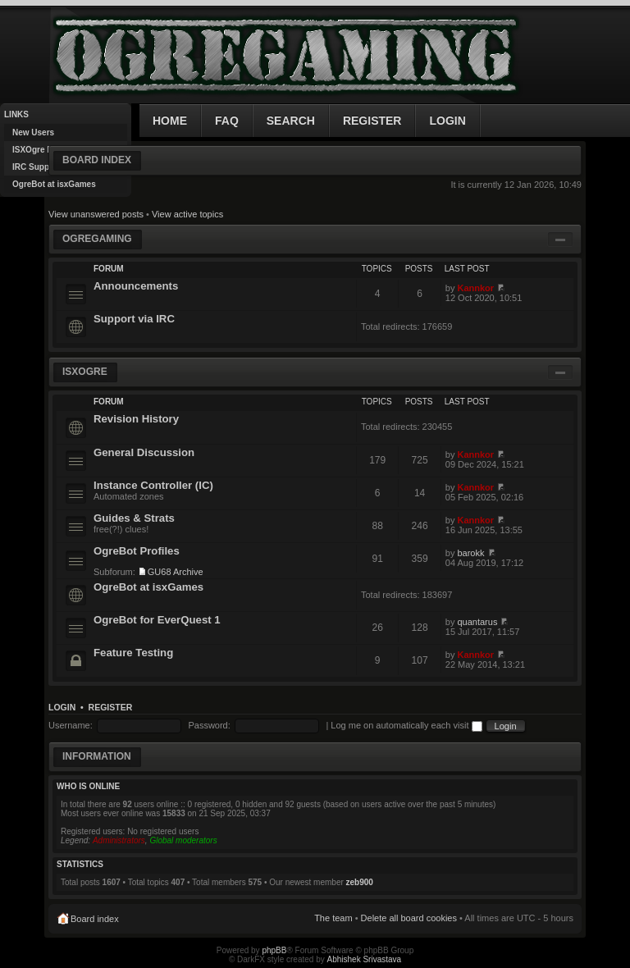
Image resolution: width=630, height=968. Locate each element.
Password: (209, 725)
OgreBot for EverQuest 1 (157, 620)
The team (333, 918)
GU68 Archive (175, 572)
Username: (70, 725)
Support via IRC (134, 319)
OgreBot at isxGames (148, 587)
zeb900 (359, 882)
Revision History (136, 419)
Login (61, 707)
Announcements (136, 286)
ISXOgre (84, 371)
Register (111, 707)
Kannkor (475, 288)
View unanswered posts (96, 214)
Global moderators (183, 840)
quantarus (477, 622)
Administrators (119, 840)
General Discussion (144, 452)
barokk (470, 553)
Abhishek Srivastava (364, 959)
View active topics (187, 214)
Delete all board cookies (409, 918)
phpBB (274, 950)
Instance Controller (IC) (153, 485)
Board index (96, 160)
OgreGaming (97, 238)
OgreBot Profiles (137, 551)
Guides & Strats (134, 518)
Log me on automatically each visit (406, 725)
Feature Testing (133, 652)
